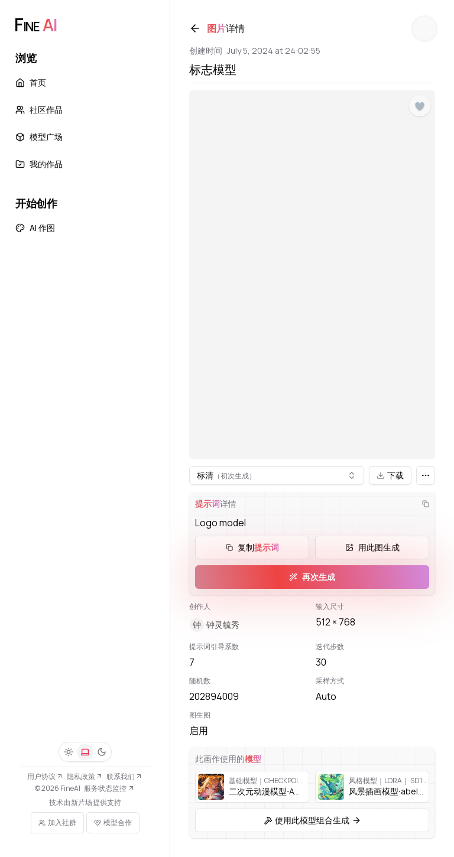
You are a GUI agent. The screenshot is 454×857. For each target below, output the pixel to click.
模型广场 (39, 136)
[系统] (85, 752)
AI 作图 (35, 227)
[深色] (101, 752)
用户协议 (45, 776)
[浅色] (68, 752)
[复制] (425, 503)
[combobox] (276, 475)
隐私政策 (85, 776)
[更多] (425, 475)
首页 (30, 82)
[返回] (195, 28)
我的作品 (39, 164)
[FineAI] (35, 24)
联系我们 (124, 776)
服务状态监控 (109, 788)
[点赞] (420, 106)
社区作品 (39, 109)
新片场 (81, 802)
